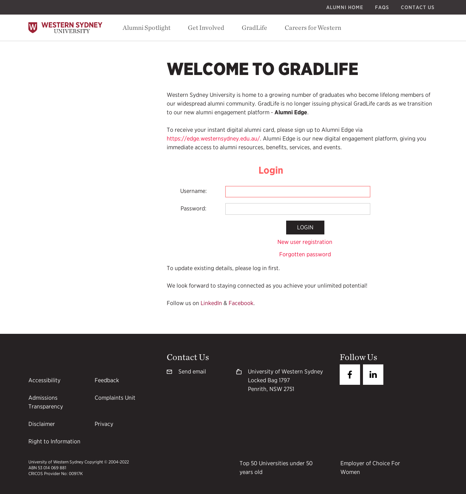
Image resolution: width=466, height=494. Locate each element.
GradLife (254, 27)
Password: (193, 208)
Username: (193, 190)
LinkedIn (211, 303)
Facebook (241, 303)
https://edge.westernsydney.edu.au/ (213, 138)
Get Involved (206, 27)
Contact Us (418, 7)
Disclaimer (41, 423)
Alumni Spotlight (146, 27)
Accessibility (44, 380)
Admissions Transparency (45, 402)
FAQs (382, 7)
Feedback (107, 380)
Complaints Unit (115, 397)
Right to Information (54, 441)
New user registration (304, 241)
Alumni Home (344, 7)
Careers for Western (313, 27)
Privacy (104, 423)
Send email (192, 371)
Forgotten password (305, 254)
